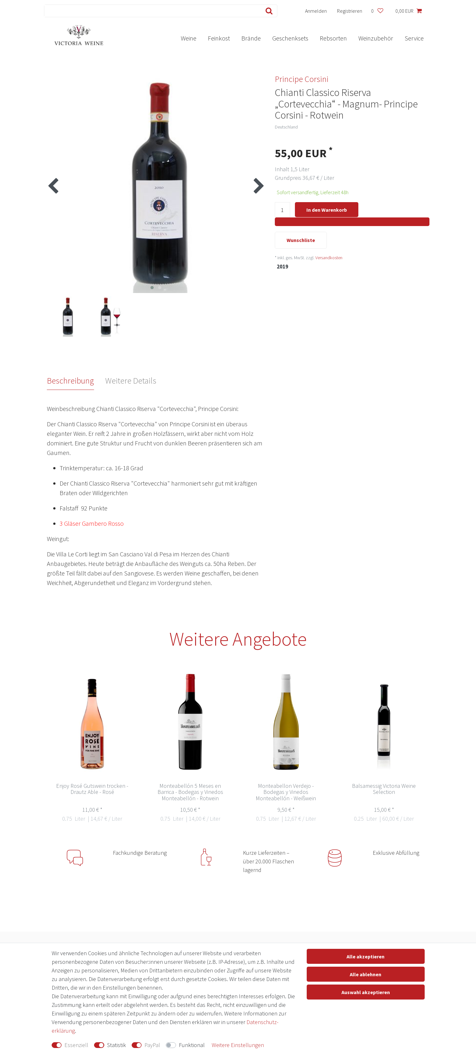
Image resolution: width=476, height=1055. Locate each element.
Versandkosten (328, 258)
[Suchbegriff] (151, 11)
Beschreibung (70, 380)
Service (414, 38)
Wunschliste (301, 241)
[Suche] (267, 11)
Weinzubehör (375, 38)
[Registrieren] (349, 11)
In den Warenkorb (326, 210)
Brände (251, 38)
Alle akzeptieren (365, 956)
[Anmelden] (315, 11)
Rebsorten (333, 38)
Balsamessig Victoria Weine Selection (384, 789)
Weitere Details (130, 380)
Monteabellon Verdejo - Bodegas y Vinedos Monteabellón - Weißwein (286, 792)
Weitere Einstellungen (238, 1045)
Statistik (116, 1045)
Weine (188, 38)
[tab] (76, 381)
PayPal (152, 1045)
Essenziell (76, 1045)
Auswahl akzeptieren (365, 992)
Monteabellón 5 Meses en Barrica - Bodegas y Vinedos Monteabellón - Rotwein (190, 792)
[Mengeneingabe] (282, 210)
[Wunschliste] (377, 11)
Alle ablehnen (365, 974)
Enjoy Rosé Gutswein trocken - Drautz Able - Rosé (92, 789)
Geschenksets (290, 38)
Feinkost (219, 38)
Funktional (192, 1045)
